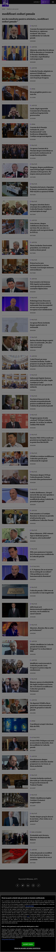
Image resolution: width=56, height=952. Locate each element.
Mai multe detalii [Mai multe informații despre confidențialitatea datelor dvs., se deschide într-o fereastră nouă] (30, 906)
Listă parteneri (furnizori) (8, 939)
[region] (28, 923)
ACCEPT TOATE (28, 944)
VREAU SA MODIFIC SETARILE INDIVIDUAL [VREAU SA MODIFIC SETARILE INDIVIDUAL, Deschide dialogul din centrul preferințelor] (27, 948)
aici (28, 916)
